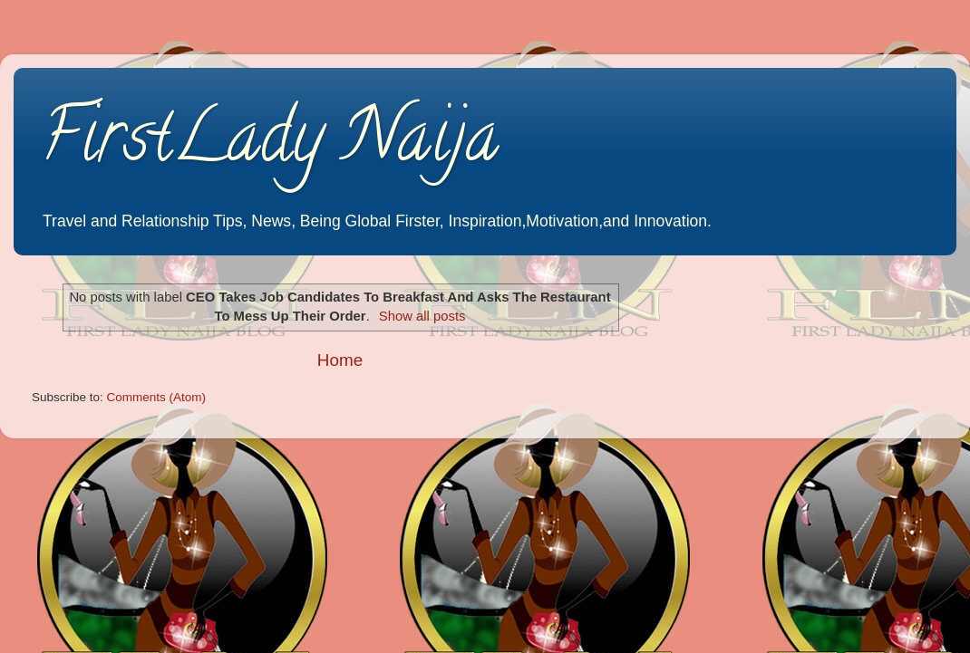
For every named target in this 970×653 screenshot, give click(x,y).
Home (340, 360)
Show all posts (422, 316)
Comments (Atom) (157, 397)
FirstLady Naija (270, 144)
